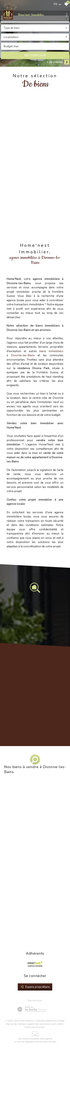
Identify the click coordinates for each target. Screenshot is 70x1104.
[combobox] (35, 28)
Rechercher (35, 55)
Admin (60, 1024)
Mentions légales (26, 1024)
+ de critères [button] (55, 62)
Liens (53, 1024)
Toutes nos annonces (34, 1027)
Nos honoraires (42, 1024)
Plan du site (11, 1024)
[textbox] (35, 28)
